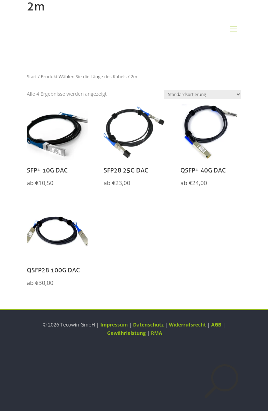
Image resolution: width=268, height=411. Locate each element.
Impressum (114, 324)
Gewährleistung (126, 333)
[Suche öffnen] (221, 381)
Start (32, 76)
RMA (156, 333)
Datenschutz (148, 324)
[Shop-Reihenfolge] (202, 94)
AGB (216, 324)
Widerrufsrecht (187, 324)
